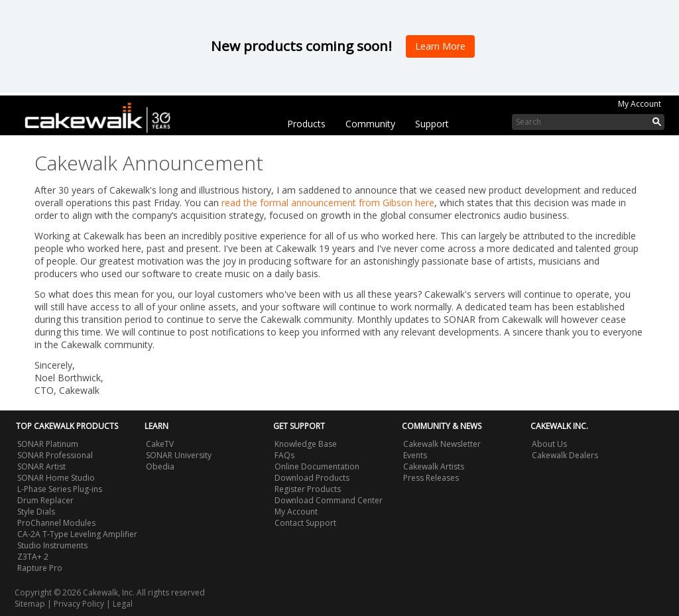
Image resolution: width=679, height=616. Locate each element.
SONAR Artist (41, 466)
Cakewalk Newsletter (442, 444)
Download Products (312, 477)
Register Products (308, 489)
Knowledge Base (306, 444)
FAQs (284, 455)
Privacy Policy (79, 603)
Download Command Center (329, 500)
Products (306, 123)
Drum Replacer (45, 500)
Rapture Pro (39, 568)
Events (415, 455)
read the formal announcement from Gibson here (327, 202)
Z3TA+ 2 (32, 556)
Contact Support (305, 522)
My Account (639, 103)
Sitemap (30, 603)
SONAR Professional (55, 455)
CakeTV (160, 444)
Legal (123, 603)
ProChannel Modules (56, 522)
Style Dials (36, 511)
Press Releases (431, 477)
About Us (549, 444)
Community (370, 123)
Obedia (160, 466)
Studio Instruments (52, 545)
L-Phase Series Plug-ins (59, 489)
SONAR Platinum (47, 444)
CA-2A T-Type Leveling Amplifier (77, 534)
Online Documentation (317, 466)
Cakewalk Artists (433, 466)
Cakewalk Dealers (565, 455)
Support (432, 123)
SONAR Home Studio (56, 477)
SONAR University (179, 455)
